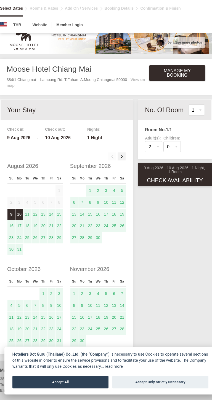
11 (27, 214)
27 (43, 237)
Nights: (93, 129)
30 (11, 249)
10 (19, 214)
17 (19, 226)
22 (59, 226)
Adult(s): (153, 138)
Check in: (16, 129)
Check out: (55, 129)
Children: (171, 138)
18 (27, 226)
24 (19, 237)
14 (51, 214)
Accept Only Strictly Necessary (160, 382)
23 (11, 237)
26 (35, 237)
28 (51, 237)
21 (51, 226)
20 (43, 226)
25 (27, 237)
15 (59, 214)
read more (114, 366)
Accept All (60, 382)
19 (35, 226)
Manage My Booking (177, 72)
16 (11, 226)
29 (59, 237)
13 (43, 214)
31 (19, 249)
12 (35, 214)
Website (40, 25)
